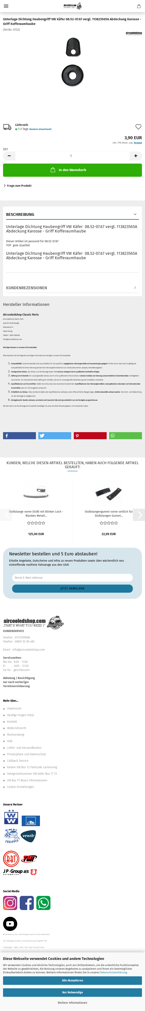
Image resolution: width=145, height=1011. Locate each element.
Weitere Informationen (72, 1003)
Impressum (14, 708)
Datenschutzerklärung (113, 972)
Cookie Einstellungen (20, 787)
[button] (9, 156)
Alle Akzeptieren (72, 980)
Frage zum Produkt (19, 185)
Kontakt (12, 721)
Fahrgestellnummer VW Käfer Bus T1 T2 (32, 773)
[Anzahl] (72, 156)
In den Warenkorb (68, 169)
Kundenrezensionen (26, 287)
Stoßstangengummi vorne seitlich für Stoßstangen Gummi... (109, 513)
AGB (9, 741)
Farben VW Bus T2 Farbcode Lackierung (32, 767)
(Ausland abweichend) (40, 129)
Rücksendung (15, 734)
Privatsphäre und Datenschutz (26, 754)
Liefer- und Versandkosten (24, 748)
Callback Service (17, 761)
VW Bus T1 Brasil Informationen (27, 780)
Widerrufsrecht (16, 728)
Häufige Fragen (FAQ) (20, 715)
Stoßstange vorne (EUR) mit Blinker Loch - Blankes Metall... (36, 513)
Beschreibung (20, 214)
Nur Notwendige (72, 992)
